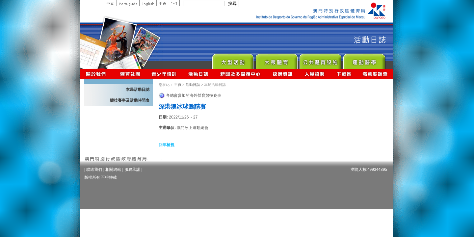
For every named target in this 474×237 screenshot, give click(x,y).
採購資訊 (282, 74)
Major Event (232, 60)
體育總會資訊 (130, 74)
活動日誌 (198, 74)
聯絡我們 (94, 169)
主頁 (162, 3)
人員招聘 (314, 74)
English (147, 3)
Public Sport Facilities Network (320, 60)
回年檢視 (166, 145)
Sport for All (276, 60)
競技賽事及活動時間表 (129, 100)
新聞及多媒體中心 (240, 74)
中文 (110, 3)
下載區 (344, 74)
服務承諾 (132, 169)
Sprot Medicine (364, 60)
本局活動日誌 (137, 89)
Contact (174, 3)
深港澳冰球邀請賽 (182, 106)
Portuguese (128, 3)
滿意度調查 (375, 74)
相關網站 (113, 169)
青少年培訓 (164, 74)
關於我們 (97, 74)
